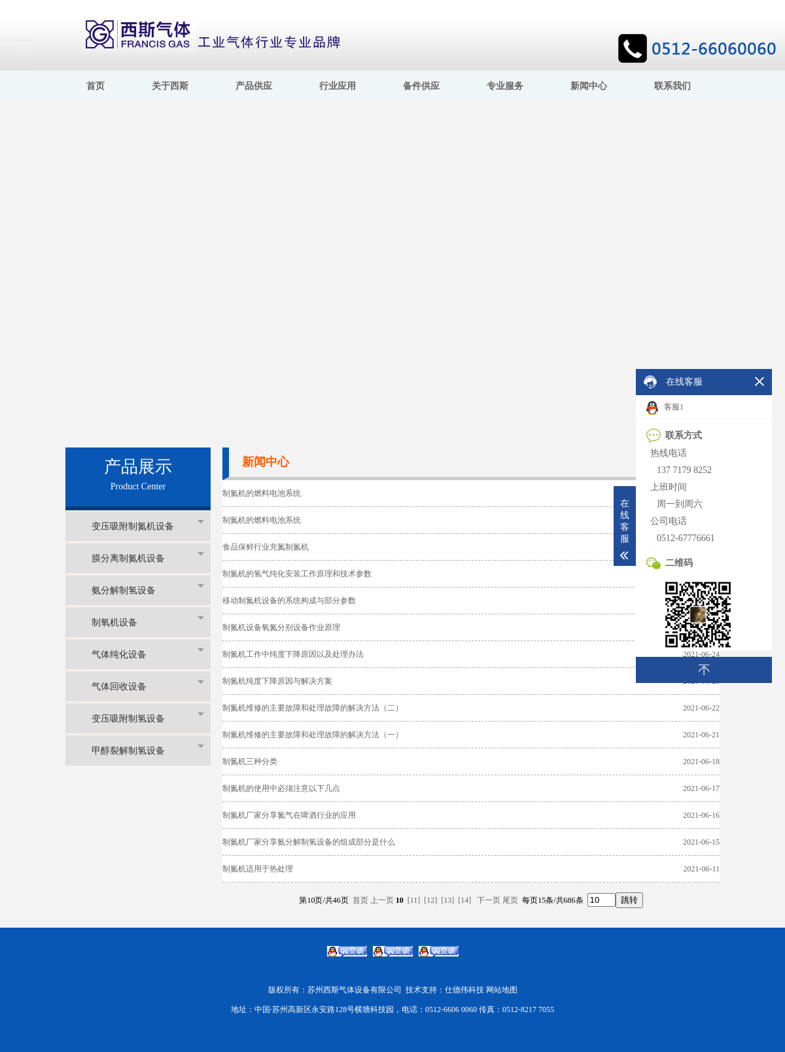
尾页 (510, 900)
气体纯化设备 (148, 653)
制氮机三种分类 (249, 761)
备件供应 (421, 86)
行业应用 (337, 86)
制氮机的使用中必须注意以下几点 (281, 788)
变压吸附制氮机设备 (148, 525)
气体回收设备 (148, 686)
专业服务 (505, 86)
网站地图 (501, 989)
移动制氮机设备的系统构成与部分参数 (289, 600)
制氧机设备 (148, 621)
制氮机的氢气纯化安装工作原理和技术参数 (297, 573)
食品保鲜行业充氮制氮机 (265, 547)
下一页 (488, 900)
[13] (447, 900)
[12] (430, 900)
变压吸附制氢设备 (148, 718)
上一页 (382, 900)
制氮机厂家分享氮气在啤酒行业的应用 (289, 815)
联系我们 (672, 86)
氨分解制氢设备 (148, 589)
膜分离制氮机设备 (148, 557)
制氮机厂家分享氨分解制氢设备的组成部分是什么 (308, 842)
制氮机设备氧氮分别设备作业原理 (281, 627)
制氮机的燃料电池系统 (261, 493)
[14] (464, 900)
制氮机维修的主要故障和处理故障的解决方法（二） (312, 707)
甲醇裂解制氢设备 (148, 750)
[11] (414, 900)
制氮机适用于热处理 (257, 868)
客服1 (665, 408)
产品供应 (254, 86)
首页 (95, 86)
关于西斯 (170, 86)
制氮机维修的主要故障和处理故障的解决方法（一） (312, 734)
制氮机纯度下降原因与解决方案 (277, 681)
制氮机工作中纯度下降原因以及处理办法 (293, 654)
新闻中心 (588, 86)
